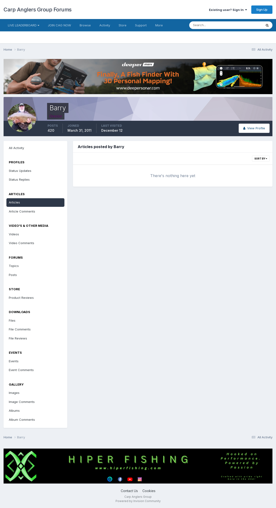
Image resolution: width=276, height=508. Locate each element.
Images (14, 393)
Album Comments (22, 419)
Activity (104, 25)
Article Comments (22, 211)
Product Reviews (21, 298)
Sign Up (261, 9)
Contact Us (129, 491)
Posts (13, 275)
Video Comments (21, 243)
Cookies (148, 491)
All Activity (16, 148)
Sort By (260, 158)
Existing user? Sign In (228, 10)
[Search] (210, 25)
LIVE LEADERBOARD (23, 25)
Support (141, 25)
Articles (14, 202)
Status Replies (19, 179)
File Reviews (18, 338)
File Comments (20, 329)
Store (122, 25)
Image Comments (22, 402)
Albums (14, 410)
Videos (14, 234)
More (159, 25)
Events (14, 361)
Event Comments (21, 370)
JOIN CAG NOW (59, 25)
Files (12, 320)
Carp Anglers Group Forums (38, 9)
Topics (14, 266)
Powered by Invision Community (138, 501)
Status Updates (20, 171)
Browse (85, 25)
